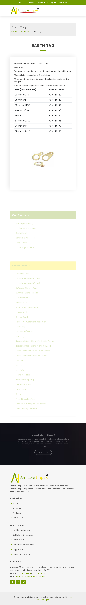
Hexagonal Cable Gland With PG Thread (33, 351)
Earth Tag (20, 341)
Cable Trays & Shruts (25, 253)
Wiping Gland (21, 308)
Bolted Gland (21, 394)
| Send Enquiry (50, 3)
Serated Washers (23, 389)
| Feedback (38, 3)
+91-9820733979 (40, 573)
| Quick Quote (61, 3)
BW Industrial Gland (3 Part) (28, 288)
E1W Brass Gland (23, 303)
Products (25, 31)
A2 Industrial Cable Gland (27, 312)
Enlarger (19, 370)
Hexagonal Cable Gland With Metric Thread (35, 346)
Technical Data (22, 279)
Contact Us (43, 451)
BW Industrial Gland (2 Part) (28, 283)
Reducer (19, 365)
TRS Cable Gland (23, 317)
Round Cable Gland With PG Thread (31, 361)
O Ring (18, 399)
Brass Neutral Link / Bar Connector (31, 409)
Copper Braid (21, 248)
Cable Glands (21, 238)
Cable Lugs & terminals (26, 233)
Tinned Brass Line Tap (25, 404)
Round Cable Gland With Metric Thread (33, 356)
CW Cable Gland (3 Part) (27, 293)
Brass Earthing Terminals (26, 414)
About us (17, 508)
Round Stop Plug (23, 380)
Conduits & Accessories (26, 243)
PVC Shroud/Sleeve (24, 336)
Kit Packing (20, 332)
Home (14, 31)
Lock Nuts (20, 375)
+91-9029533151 (26, 3)
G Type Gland (22, 322)
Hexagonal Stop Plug (25, 385)
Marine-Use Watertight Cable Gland (31, 327)
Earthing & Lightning (24, 228)
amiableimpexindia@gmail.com (30, 576)
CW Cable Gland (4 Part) (27, 298)
